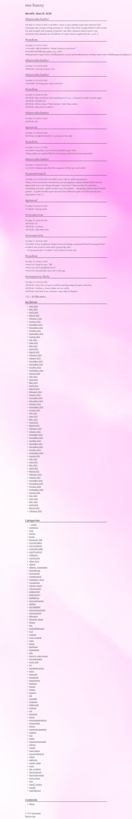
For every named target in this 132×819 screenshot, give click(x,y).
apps (31, 531)
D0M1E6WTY (34, 595)
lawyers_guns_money (38, 656)
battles (32, 534)
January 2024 (35, 395)
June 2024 (33, 380)
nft (30, 696)
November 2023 (36, 401)
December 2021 (36, 444)
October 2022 (35, 441)
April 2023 (33, 422)
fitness (32, 622)
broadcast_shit (35, 540)
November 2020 (36, 484)
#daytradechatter (37, 19)
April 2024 (33, 386)
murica (32, 690)
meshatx (33, 684)
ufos (31, 781)
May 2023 (33, 419)
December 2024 (36, 361)
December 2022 (36, 435)
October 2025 (35, 331)
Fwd (31, 632)
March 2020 (34, 508)
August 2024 (34, 374)
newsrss (32, 693)
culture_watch (35, 586)
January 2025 (35, 358)
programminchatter (38, 720)
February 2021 (35, 474)
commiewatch (35, 577)
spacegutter (34, 751)
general (32, 635)
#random (31, 39)
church (32, 564)
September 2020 (36, 490)
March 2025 (34, 352)
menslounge (34, 680)
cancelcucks (34, 558)
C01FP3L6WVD (35, 552)
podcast (32, 708)
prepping (33, 714)
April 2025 (33, 349)
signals (32, 748)
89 (33, 296)
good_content (35, 638)
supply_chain (35, 763)
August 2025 (34, 337)
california (33, 555)
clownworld (34, 573)
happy (32, 644)
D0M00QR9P (34, 592)
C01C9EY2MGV (35, 543)
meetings (33, 674)
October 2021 (35, 450)
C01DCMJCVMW (36, 549)
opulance (33, 702)
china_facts (34, 561)
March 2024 (34, 389)
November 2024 (36, 364)
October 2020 (35, 487)
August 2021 (34, 456)
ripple (32, 739)
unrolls (32, 787)
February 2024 (35, 392)
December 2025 (36, 325)
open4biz (33, 699)
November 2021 (36, 447)
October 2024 (35, 367)
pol (30, 711)
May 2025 (33, 346)
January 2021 (35, 477)
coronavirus (34, 583)
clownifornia (34, 570)
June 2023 (33, 416)
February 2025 (35, 355)
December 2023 (36, 398)
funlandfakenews (36, 628)
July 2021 (33, 459)
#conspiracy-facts (37, 276)
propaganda (34, 723)
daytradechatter (36, 601)
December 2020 (36, 481)
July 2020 (33, 496)
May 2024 (33, 383)
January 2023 (35, 432)
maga (31, 671)
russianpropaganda (37, 742)
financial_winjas (36, 619)
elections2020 (35, 613)
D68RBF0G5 (34, 598)
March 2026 (34, 315)
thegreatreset (35, 772)
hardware (33, 647)
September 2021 (36, 453)
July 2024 (33, 377)
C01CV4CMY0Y (35, 546)
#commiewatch (35, 173)
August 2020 (34, 493)
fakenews (33, 616)
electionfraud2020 (37, 610)
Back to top (30, 816)
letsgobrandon (35, 659)
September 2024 (36, 370)
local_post (33, 662)
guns (31, 641)
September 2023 (36, 407)
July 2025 (33, 340)
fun (30, 625)
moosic (32, 687)
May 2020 (33, 502)
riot (31, 736)
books (32, 537)
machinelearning (36, 668)
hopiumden (34, 650)
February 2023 (35, 429)
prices (32, 717)
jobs (31, 653)
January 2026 (35, 322)
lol (30, 665)
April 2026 (33, 312)
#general (31, 127)
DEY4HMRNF (34, 607)
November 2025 (36, 328)
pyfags (32, 726)
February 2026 (35, 318)
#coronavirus (34, 215)
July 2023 (33, 413)
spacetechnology (36, 754)
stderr (32, 757)
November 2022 (36, 438)
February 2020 (35, 511)
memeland (33, 677)
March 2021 (34, 471)
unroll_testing (35, 784)
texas (31, 766)
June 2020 (33, 499)
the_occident (35, 769)
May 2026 (33, 309)
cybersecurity (35, 589)
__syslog (33, 525)
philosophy (34, 705)
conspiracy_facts (36, 580)
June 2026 (33, 306)
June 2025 (33, 343)
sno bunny (34, 5)
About (32, 804)
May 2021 (33, 465)
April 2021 (33, 468)
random (32, 732)
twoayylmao (34, 778)
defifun (32, 604)
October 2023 (35, 404)
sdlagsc (32, 745)
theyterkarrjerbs (36, 775)
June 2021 (33, 462)
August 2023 (34, 410)
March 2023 (34, 425)
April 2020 (33, 505)
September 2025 (36, 334)
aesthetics (33, 528)
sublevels (33, 760)
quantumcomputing (38, 729)
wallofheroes (35, 791)
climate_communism (38, 567)
